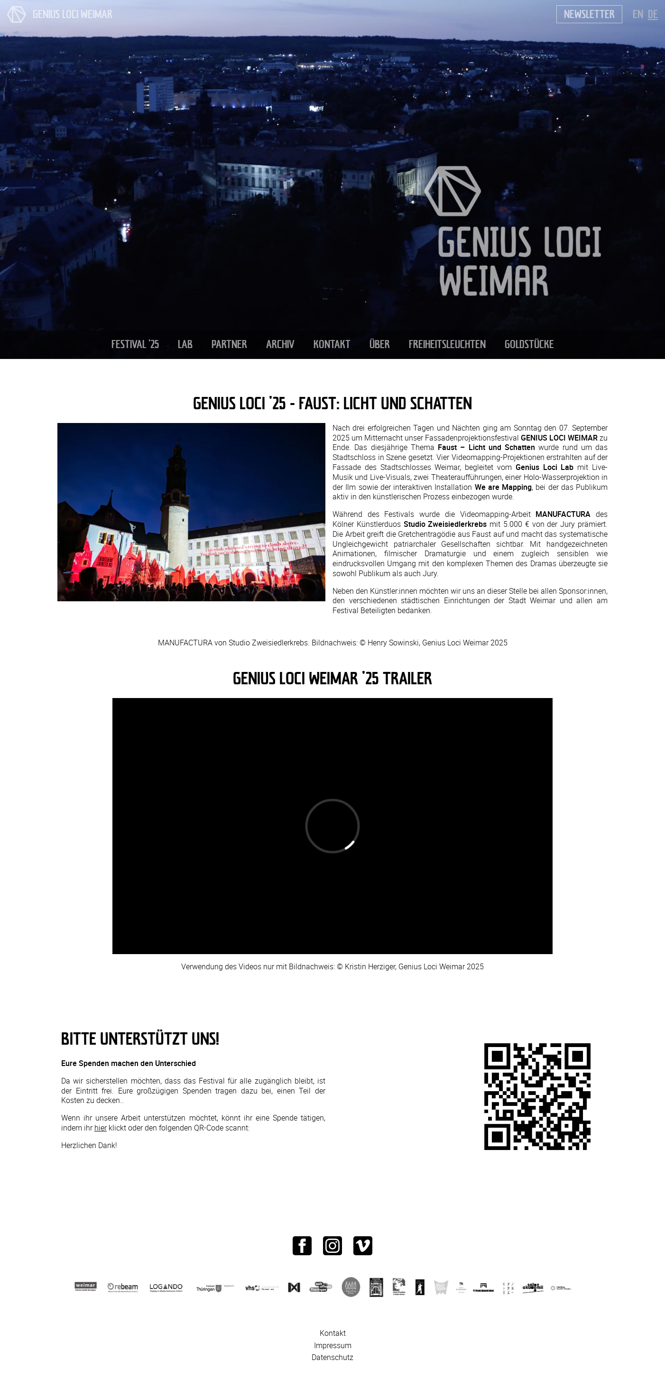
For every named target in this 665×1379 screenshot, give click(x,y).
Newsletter (589, 14)
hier (100, 1127)
